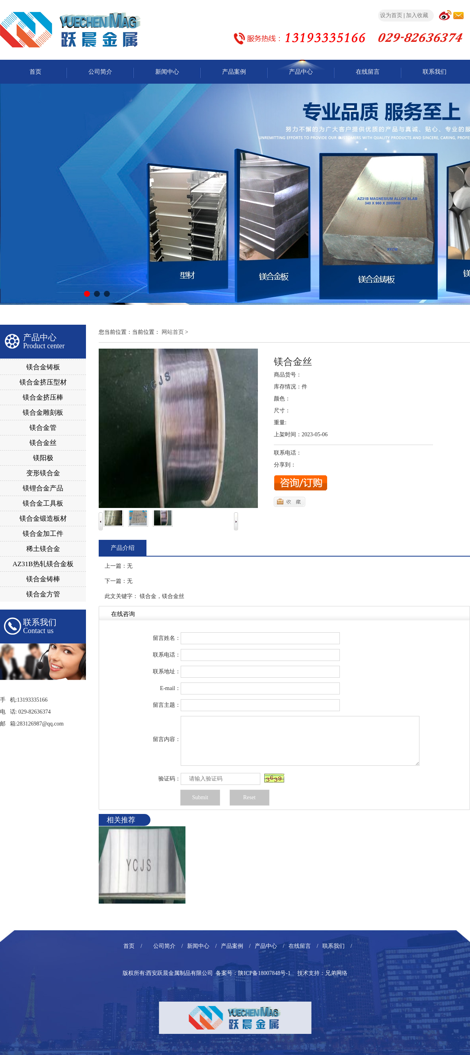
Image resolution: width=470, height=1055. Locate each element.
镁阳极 (43, 458)
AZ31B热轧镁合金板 (43, 564)
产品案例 (234, 72)
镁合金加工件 (43, 533)
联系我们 (435, 72)
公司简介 (100, 72)
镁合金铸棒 (43, 579)
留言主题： (167, 705)
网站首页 (173, 332)
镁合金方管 (43, 594)
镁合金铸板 (43, 367)
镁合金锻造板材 (43, 518)
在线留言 (368, 72)
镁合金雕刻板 (43, 412)
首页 (35, 72)
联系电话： (167, 655)
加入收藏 (417, 15)
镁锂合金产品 (43, 488)
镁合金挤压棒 (43, 397)
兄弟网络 (336, 973)
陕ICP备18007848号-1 (264, 973)
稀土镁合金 (43, 549)
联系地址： (167, 672)
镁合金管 (43, 427)
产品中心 (301, 72)
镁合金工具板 (43, 503)
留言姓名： (167, 638)
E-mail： (170, 688)
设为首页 (391, 15)
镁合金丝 (43, 443)
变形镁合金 (43, 473)
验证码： (169, 779)
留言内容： (167, 739)
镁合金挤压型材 (43, 382)
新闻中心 (167, 72)
